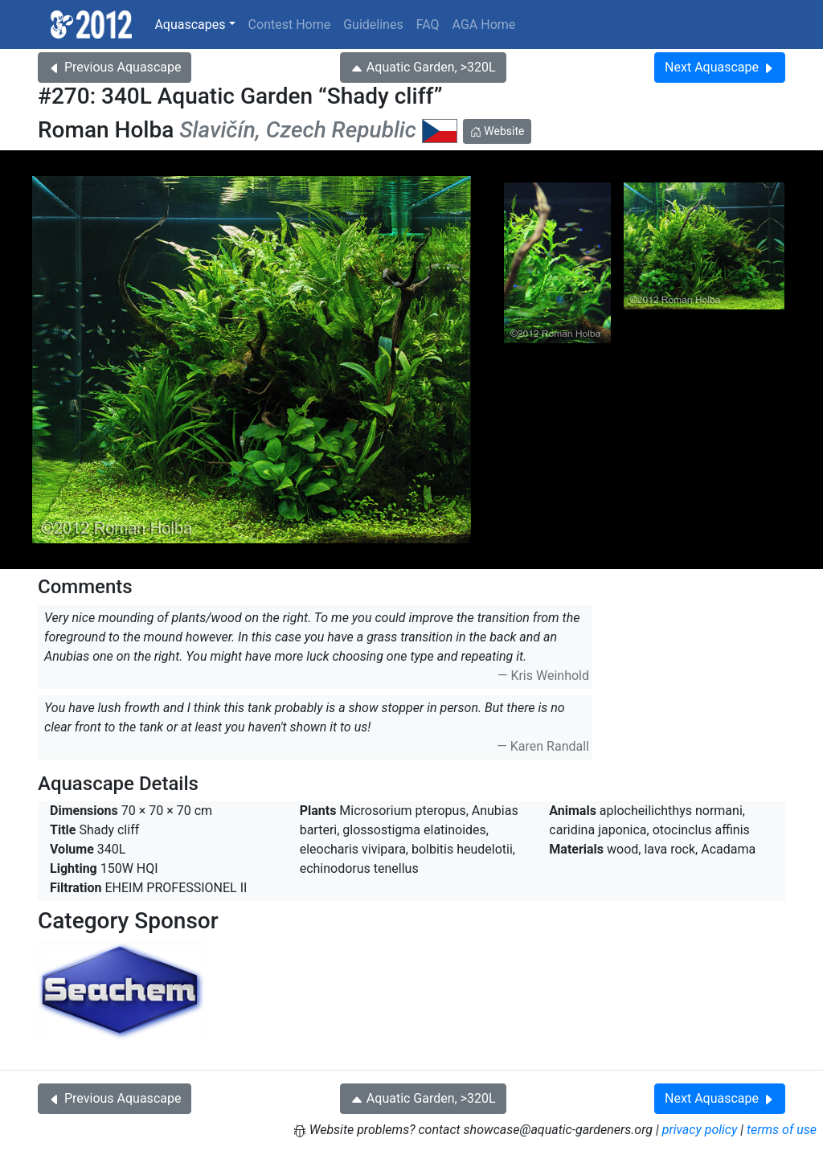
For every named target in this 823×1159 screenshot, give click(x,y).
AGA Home (484, 24)
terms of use (782, 1129)
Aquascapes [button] (189, 24)
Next (720, 67)
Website (497, 131)
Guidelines (373, 24)
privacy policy (700, 1129)
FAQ (428, 24)
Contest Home (289, 24)
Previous (114, 67)
